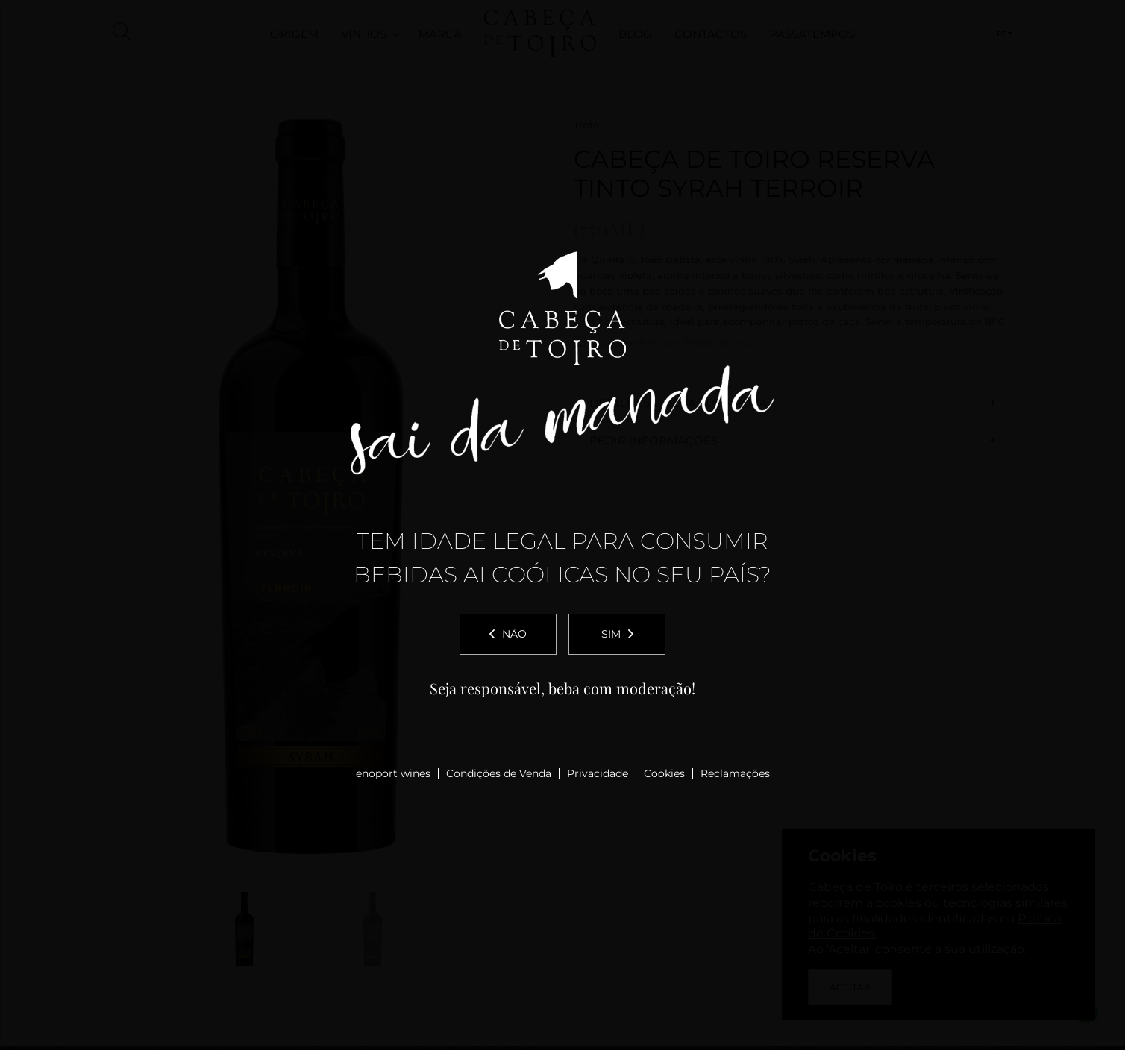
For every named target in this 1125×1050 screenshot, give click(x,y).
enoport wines (393, 773)
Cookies (664, 773)
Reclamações (735, 773)
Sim (617, 634)
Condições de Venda (498, 773)
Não (508, 634)
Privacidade (597, 773)
